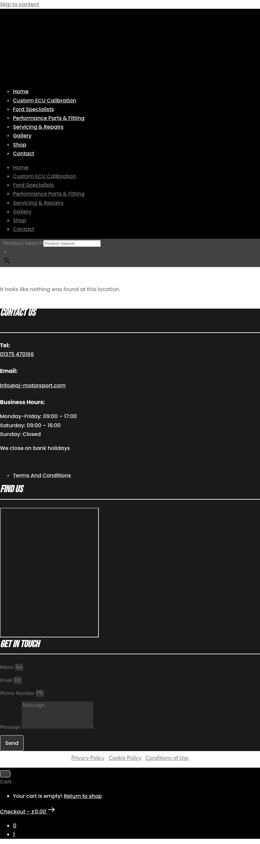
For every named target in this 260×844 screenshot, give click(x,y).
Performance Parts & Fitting (48, 118)
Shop (19, 144)
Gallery (22, 135)
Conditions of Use (167, 757)
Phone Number (18, 693)
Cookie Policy (125, 757)
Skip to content (19, 4)
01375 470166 (17, 354)
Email (7, 680)
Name (7, 667)
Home (21, 91)
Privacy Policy (87, 757)
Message (11, 727)
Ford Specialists (33, 109)
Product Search (23, 243)
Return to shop (83, 796)
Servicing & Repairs (38, 127)
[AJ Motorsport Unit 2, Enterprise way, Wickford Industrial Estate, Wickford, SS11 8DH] (49, 572)
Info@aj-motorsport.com (33, 385)
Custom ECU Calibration (44, 100)
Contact (23, 153)
